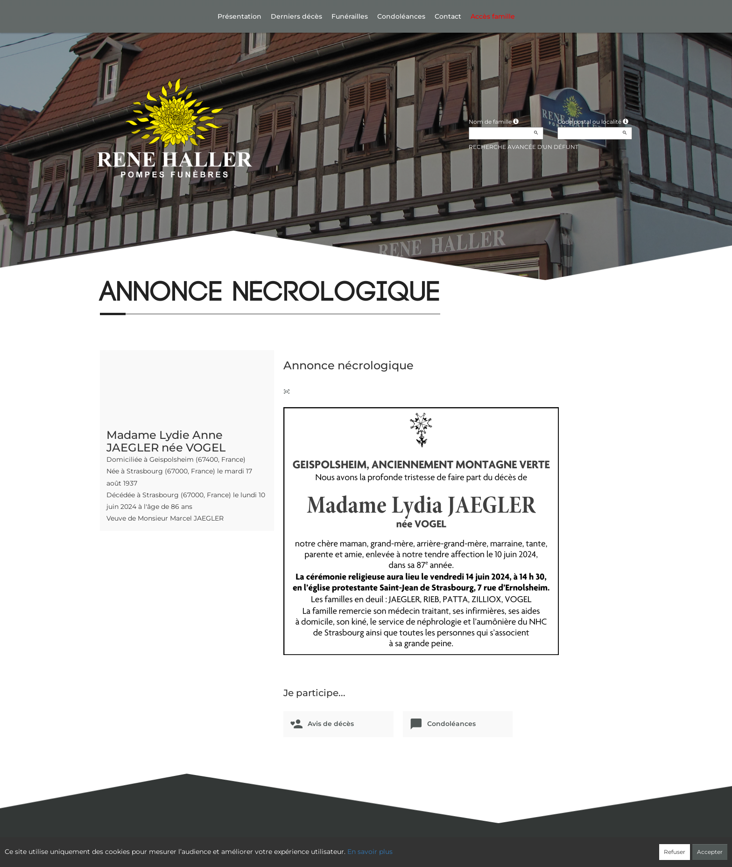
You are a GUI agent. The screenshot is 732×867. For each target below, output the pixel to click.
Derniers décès (296, 16)
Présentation (239, 16)
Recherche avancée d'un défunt (523, 146)
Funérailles (349, 16)
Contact (448, 16)
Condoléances (401, 16)
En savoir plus (370, 851)
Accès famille (493, 16)
